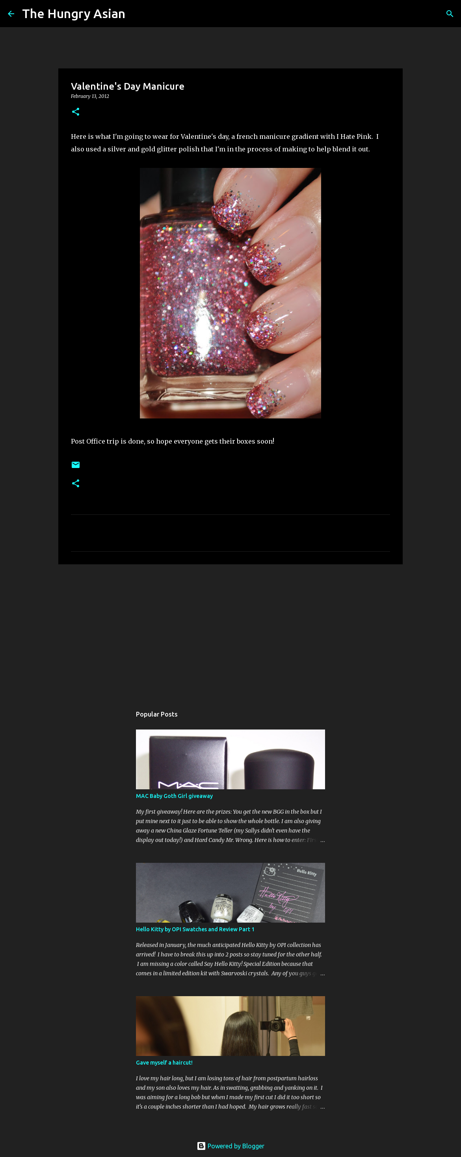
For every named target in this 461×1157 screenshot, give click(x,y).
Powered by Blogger (230, 1146)
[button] (75, 112)
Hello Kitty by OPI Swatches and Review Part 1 (195, 929)
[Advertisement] (230, 631)
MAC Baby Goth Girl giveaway (174, 796)
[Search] (136, 13)
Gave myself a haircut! (164, 1062)
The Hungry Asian (73, 13)
